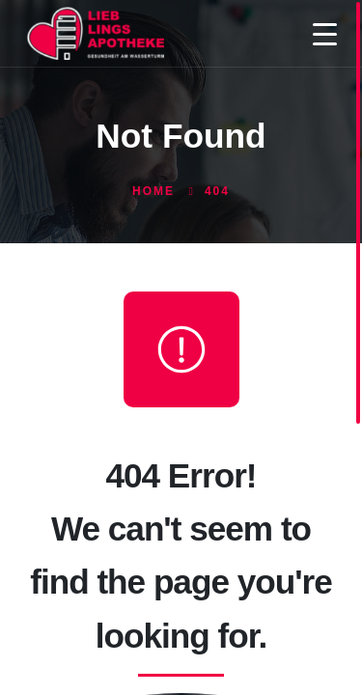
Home (153, 191)
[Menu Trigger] (324, 33)
